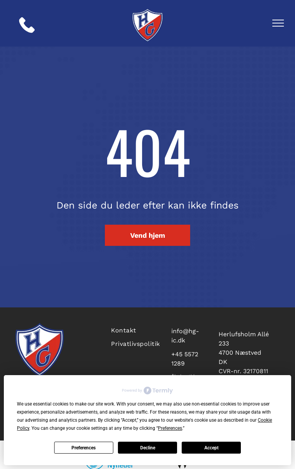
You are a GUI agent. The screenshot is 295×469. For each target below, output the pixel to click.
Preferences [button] (170, 428)
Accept (211, 448)
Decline (147, 448)
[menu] (278, 23)
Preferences (83, 448)
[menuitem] (136, 329)
